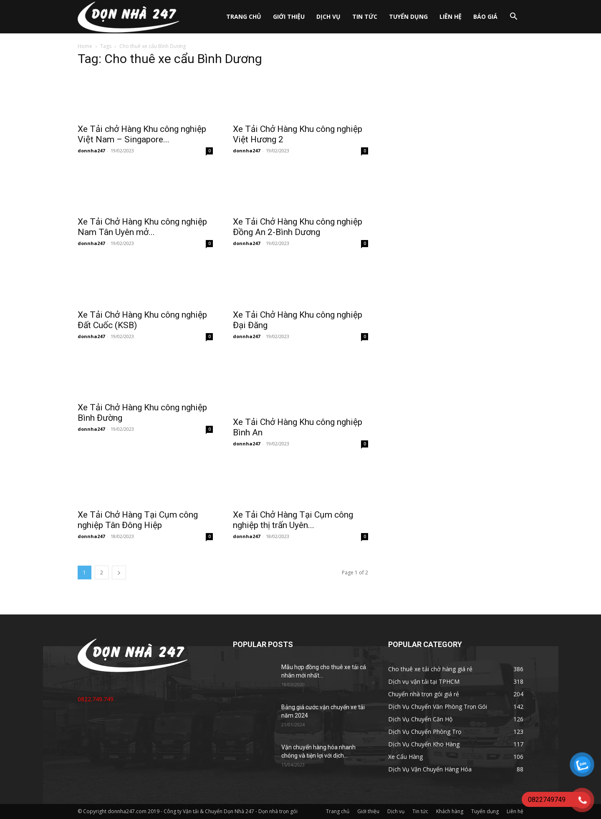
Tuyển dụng (408, 16)
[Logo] (128, 17)
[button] (513, 17)
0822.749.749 (96, 699)
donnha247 (91, 150)
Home (85, 46)
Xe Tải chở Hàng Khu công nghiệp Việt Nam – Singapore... (142, 134)
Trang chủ (243, 16)
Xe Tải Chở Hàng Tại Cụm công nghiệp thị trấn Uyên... (293, 520)
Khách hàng (449, 811)
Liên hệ (450, 16)
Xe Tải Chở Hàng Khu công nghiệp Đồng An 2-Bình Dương (297, 227)
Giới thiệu (289, 16)
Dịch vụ (328, 16)
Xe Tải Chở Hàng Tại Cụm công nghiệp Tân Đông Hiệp (138, 520)
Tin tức (364, 16)
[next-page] (119, 572)
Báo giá (485, 16)
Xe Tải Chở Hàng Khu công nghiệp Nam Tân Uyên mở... (142, 227)
